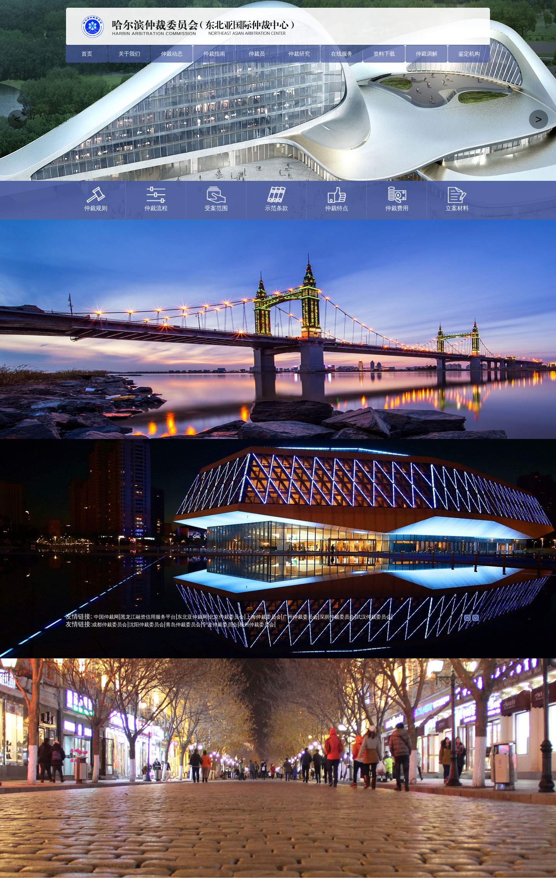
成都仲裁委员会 (109, 624)
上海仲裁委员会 (263, 617)
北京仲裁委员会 (226, 617)
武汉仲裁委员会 (373, 617)
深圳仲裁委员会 (336, 617)
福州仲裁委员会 (256, 624)
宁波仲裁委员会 (219, 624)
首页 (86, 54)
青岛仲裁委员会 (183, 624)
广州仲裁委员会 (300, 617)
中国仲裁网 (106, 617)
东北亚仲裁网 (192, 617)
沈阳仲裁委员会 (146, 624)
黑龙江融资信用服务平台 (148, 617)
